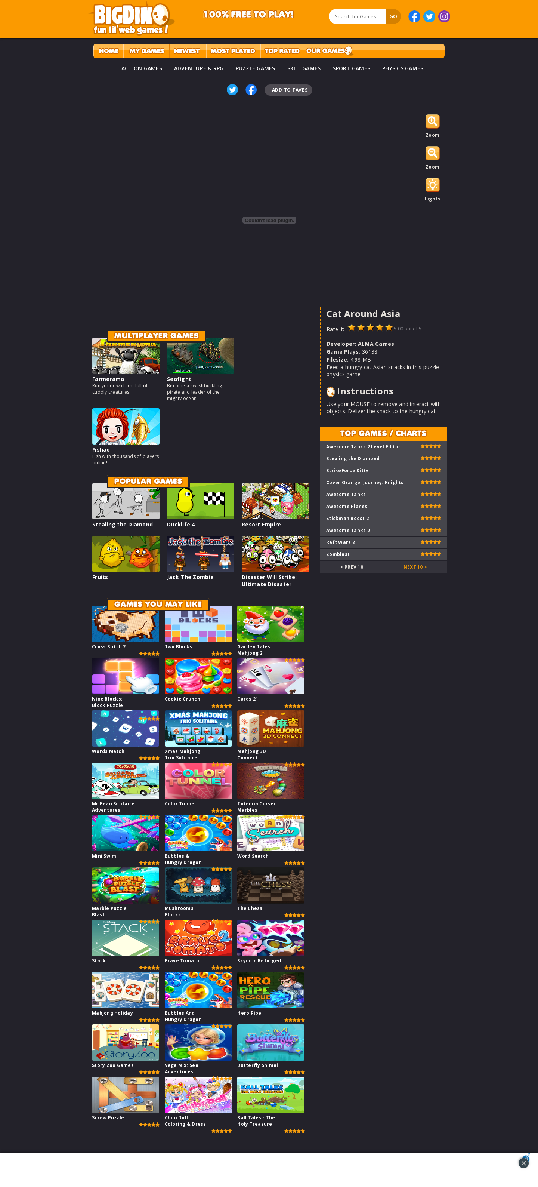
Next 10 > (415, 567)
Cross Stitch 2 (109, 646)
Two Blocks (178, 646)
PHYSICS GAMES (402, 68)
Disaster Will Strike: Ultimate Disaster (269, 580)
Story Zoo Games (113, 1065)
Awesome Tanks (346, 494)
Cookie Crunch (182, 699)
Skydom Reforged (259, 960)
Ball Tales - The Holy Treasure (256, 1120)
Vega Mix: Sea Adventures (181, 1068)
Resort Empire (261, 524)
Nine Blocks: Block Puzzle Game (107, 705)
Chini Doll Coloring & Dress (185, 1120)
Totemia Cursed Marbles (257, 806)
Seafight (179, 378)
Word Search (253, 856)
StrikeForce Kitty (347, 470)
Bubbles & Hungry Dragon (183, 859)
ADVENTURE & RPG (199, 68)
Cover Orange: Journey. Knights (365, 482)
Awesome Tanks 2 (348, 530)
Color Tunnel (180, 803)
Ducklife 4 (181, 524)
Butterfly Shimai (257, 1065)
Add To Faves (290, 90)
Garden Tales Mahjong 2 (253, 649)
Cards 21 (247, 699)
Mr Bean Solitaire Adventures (113, 806)
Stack (99, 960)
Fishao (101, 449)
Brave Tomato (182, 960)
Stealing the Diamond (122, 524)
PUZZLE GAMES (255, 68)
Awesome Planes (347, 506)
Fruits (100, 577)
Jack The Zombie (190, 577)
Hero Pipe (249, 1013)
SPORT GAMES (351, 68)
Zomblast (338, 554)
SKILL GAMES (304, 68)
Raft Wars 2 (340, 542)
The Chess (249, 908)
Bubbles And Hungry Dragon (183, 1016)
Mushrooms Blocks (179, 911)
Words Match (108, 751)
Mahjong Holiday (112, 1013)
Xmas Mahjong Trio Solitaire (183, 754)
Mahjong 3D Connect (251, 754)
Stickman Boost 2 (347, 518)
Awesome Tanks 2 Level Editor (363, 446)
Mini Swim (104, 856)
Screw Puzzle (108, 1117)
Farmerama (108, 378)
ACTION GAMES (141, 68)
